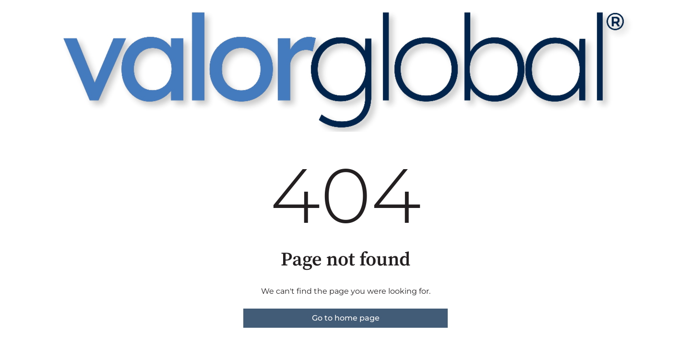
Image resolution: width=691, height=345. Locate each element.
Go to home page (346, 317)
